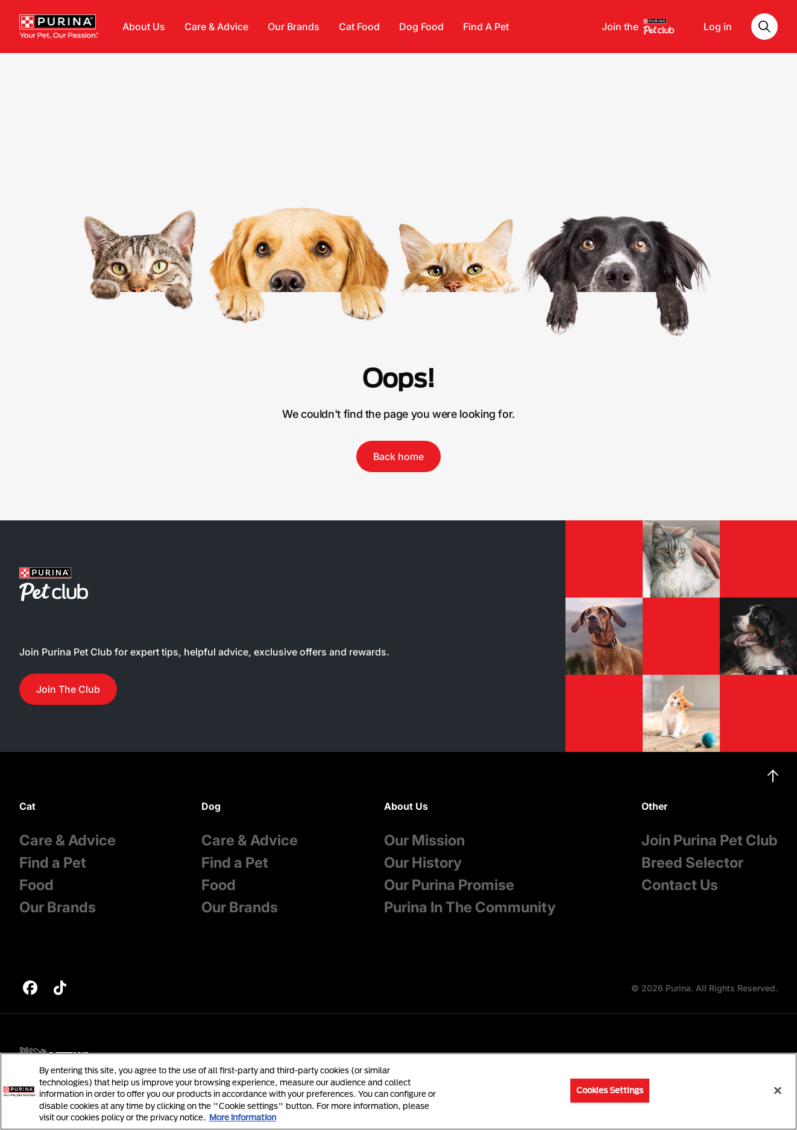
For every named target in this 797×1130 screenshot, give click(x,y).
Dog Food (421, 27)
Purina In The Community (470, 907)
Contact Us (679, 885)
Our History (423, 862)
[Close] (777, 1091)
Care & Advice (216, 27)
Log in (718, 27)
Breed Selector (692, 862)
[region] (398, 1091)
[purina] (30, 989)
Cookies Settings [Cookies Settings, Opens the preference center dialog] (609, 1090)
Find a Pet (52, 862)
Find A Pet (486, 27)
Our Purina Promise (449, 885)
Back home (398, 456)
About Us (143, 27)
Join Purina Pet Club (709, 840)
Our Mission (424, 840)
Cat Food (359, 27)
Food (36, 885)
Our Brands (294, 27)
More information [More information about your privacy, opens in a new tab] (242, 1117)
